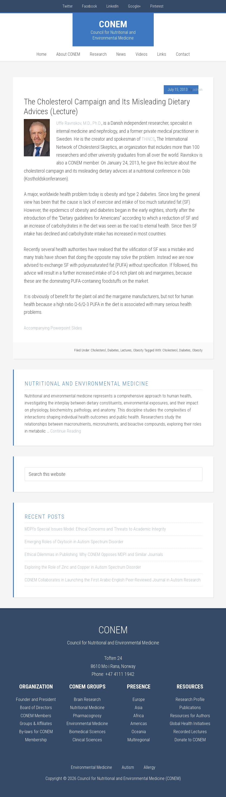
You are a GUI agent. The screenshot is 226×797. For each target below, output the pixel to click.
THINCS (149, 139)
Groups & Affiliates (36, 722)
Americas (139, 722)
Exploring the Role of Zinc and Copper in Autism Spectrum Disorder (83, 566)
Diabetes (113, 350)
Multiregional (138, 738)
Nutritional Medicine (87, 707)
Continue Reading (65, 430)
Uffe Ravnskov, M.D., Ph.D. (80, 123)
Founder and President (36, 699)
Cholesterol (98, 350)
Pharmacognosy (87, 714)
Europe (138, 699)
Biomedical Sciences (87, 730)
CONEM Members (36, 714)
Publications (190, 707)
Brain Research (87, 699)
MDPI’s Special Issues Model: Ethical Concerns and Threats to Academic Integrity (95, 528)
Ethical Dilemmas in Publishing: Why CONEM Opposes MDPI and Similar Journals (94, 553)
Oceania (138, 730)
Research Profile (190, 699)
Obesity (138, 350)
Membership (36, 738)
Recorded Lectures (190, 730)
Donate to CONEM (190, 738)
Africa (138, 714)
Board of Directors (36, 707)
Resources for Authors (190, 714)
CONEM (113, 24)
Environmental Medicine (87, 722)
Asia (139, 707)
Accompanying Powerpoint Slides (55, 327)
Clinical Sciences (87, 738)
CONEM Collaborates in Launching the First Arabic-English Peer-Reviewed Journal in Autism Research (113, 579)
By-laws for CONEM (36, 730)
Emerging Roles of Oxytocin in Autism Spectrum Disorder (74, 541)
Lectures (126, 350)
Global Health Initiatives (190, 722)
